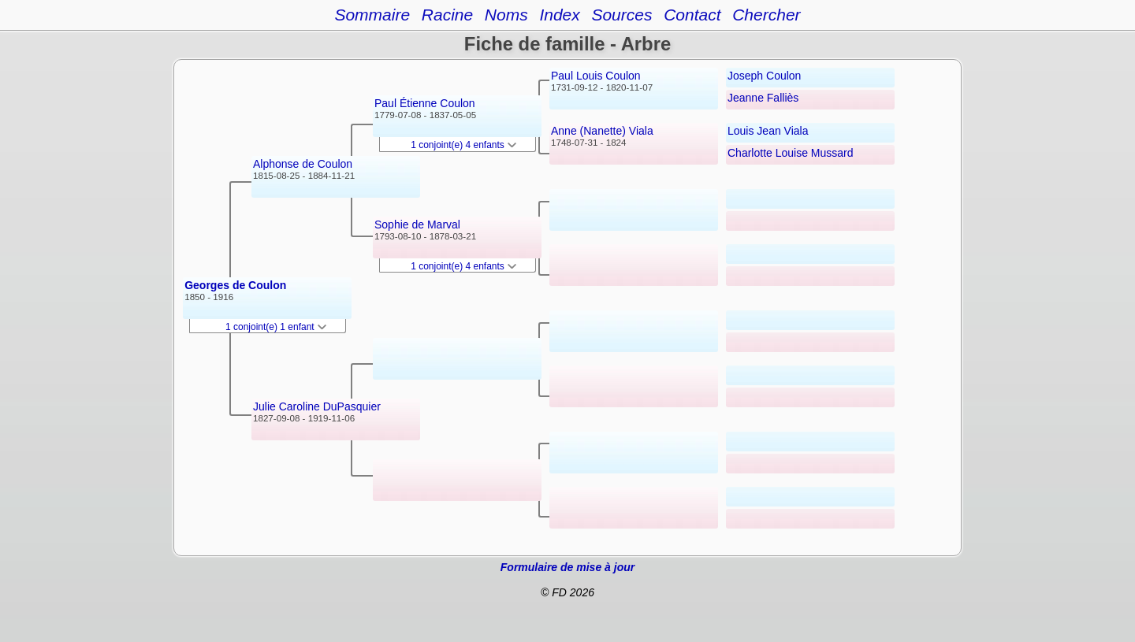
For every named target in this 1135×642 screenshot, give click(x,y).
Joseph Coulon (764, 75)
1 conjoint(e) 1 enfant (275, 326)
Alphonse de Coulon (302, 164)
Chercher (766, 15)
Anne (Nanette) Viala (602, 130)
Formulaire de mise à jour (567, 567)
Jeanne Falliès (763, 97)
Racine (447, 15)
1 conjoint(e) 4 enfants (463, 144)
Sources (621, 15)
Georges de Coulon (235, 285)
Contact (692, 15)
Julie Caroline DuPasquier (317, 406)
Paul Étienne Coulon (424, 103)
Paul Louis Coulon (596, 75)
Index (559, 15)
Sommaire (372, 15)
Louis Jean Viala (768, 130)
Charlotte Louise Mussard (791, 153)
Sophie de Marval (417, 224)
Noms (506, 15)
